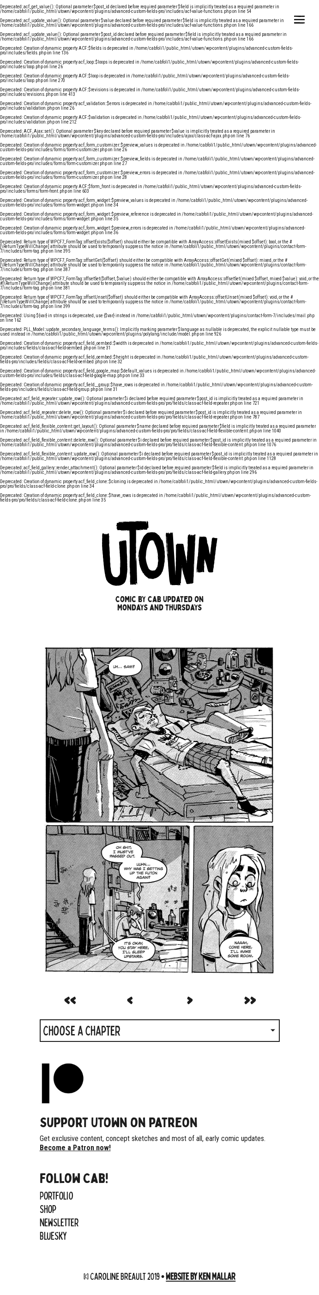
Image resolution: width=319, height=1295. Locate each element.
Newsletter (59, 1222)
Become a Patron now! (75, 1147)
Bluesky (53, 1235)
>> (250, 998)
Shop (48, 1208)
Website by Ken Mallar (200, 1276)
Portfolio (56, 1195)
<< (70, 998)
